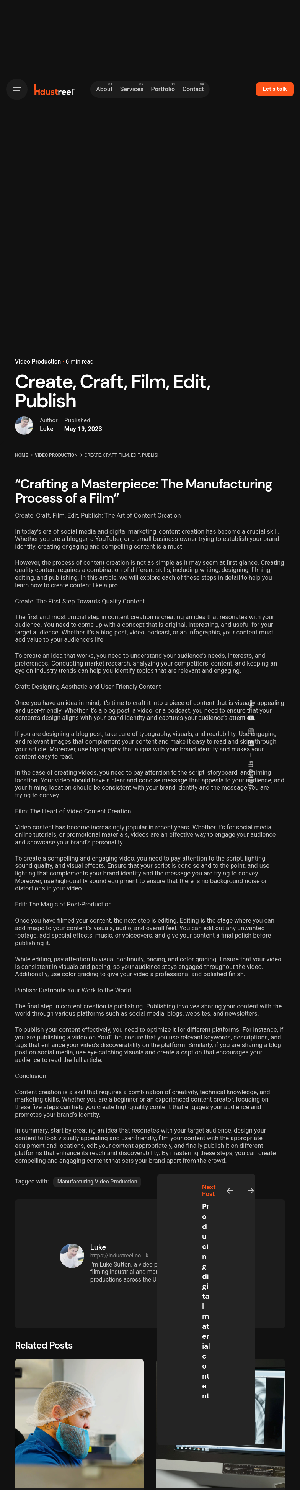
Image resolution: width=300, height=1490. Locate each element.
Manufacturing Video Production (97, 1182)
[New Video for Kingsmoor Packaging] (79, 1423)
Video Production (38, 361)
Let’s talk (275, 89)
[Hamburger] (17, 89)
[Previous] (229, 1191)
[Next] (251, 1191)
